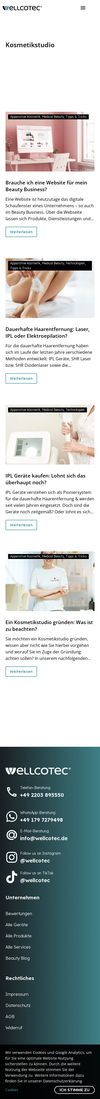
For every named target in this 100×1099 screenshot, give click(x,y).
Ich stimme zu (75, 1090)
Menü (83, 7)
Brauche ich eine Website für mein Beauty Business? (46, 186)
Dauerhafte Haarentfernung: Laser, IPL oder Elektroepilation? (47, 332)
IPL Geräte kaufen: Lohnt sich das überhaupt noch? (45, 479)
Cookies (11, 1089)
